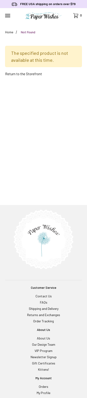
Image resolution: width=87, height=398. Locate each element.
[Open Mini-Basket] (77, 15)
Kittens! (43, 369)
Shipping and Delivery (43, 309)
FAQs (43, 302)
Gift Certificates (43, 363)
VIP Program (43, 351)
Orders (43, 387)
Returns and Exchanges (43, 315)
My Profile (43, 393)
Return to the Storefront (23, 74)
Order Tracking (43, 321)
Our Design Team (43, 344)
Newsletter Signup (44, 357)
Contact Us (43, 296)
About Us (43, 338)
